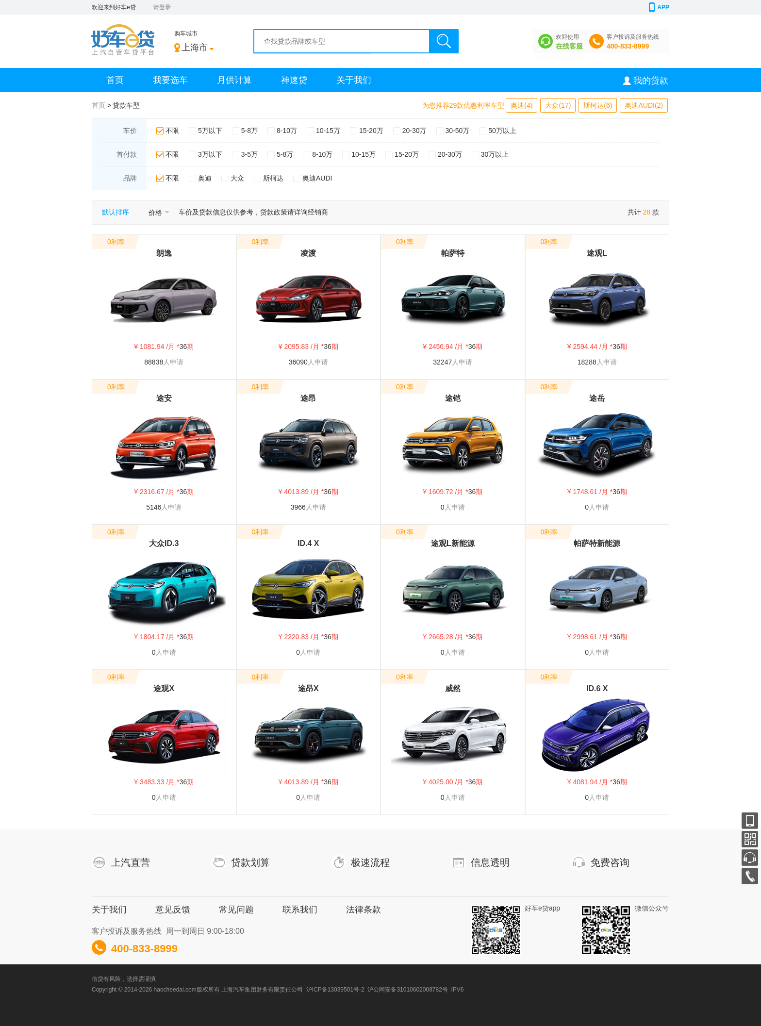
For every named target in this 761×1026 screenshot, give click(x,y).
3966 (298, 507)
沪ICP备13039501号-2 (335, 989)
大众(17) (558, 105)
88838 (153, 362)
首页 (115, 80)
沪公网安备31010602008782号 (407, 989)
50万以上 (502, 130)
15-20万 (371, 130)
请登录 (162, 7)
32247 (442, 362)
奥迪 (205, 178)
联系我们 (299, 909)
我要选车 (170, 80)
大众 (237, 178)
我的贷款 (650, 80)
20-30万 (414, 130)
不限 (172, 130)
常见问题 (236, 909)
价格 (159, 212)
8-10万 (287, 130)
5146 (153, 507)
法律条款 (363, 909)
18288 (587, 362)
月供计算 (234, 80)
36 (183, 346)
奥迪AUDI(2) (644, 105)
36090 (298, 362)
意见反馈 (172, 909)
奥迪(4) (521, 105)
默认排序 (115, 212)
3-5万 (249, 154)
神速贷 (294, 80)
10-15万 (328, 130)
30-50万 (458, 130)
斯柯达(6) (597, 105)
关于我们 (353, 80)
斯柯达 (273, 178)
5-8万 (249, 130)
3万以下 (210, 154)
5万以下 (210, 130)
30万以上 (495, 154)
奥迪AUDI (317, 178)
